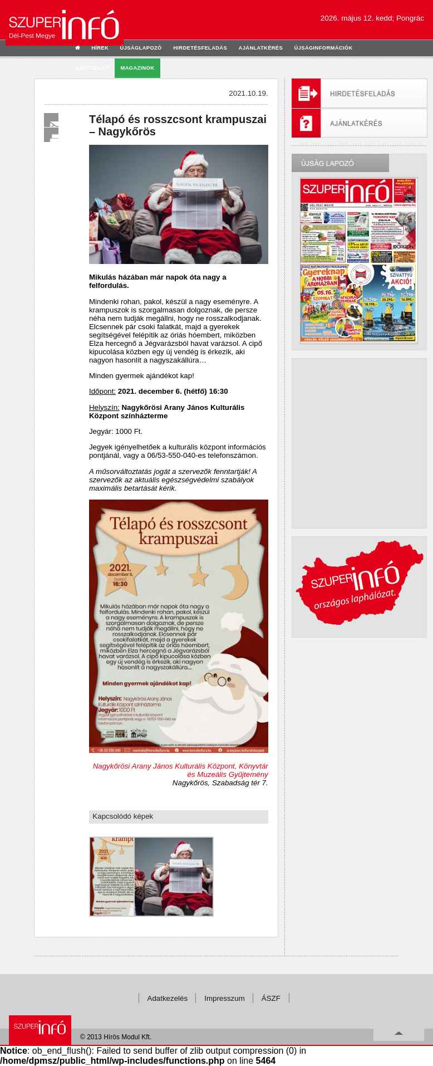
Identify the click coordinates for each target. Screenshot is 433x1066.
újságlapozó (141, 48)
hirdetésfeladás (200, 48)
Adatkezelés (167, 998)
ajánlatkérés (261, 48)
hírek (100, 48)
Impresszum (224, 998)
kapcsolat (92, 68)
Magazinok (138, 68)
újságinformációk (323, 48)
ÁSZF (271, 998)
